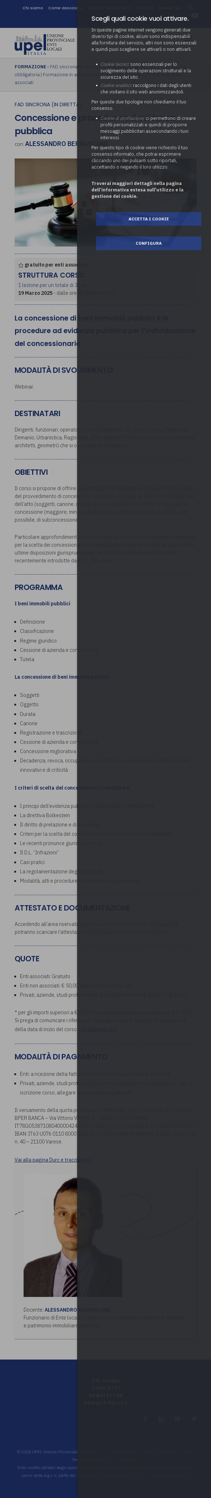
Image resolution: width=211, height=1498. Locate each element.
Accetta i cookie (149, 218)
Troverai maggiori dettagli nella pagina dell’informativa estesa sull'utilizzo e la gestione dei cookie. (137, 189)
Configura (149, 243)
